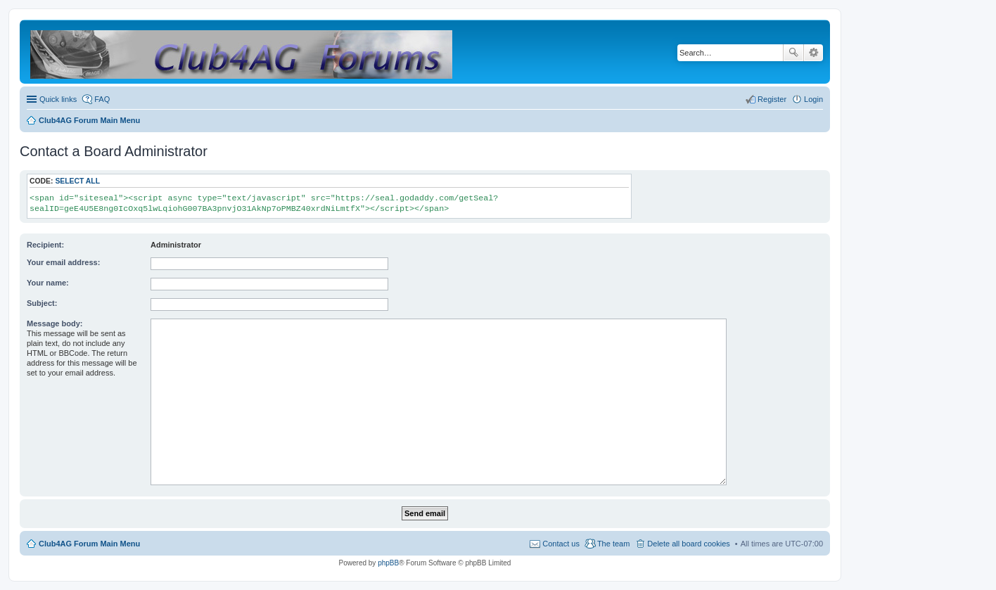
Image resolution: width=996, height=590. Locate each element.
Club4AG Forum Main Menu (89, 543)
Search (793, 52)
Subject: (42, 303)
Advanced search (813, 52)
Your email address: (63, 262)
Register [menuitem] (772, 99)
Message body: (54, 323)
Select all (77, 181)
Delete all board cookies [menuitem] (688, 543)
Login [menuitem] (813, 99)
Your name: (48, 282)
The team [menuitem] (613, 543)
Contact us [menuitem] (561, 543)
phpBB (388, 563)
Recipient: (45, 245)
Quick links (58, 99)
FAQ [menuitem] (102, 99)
